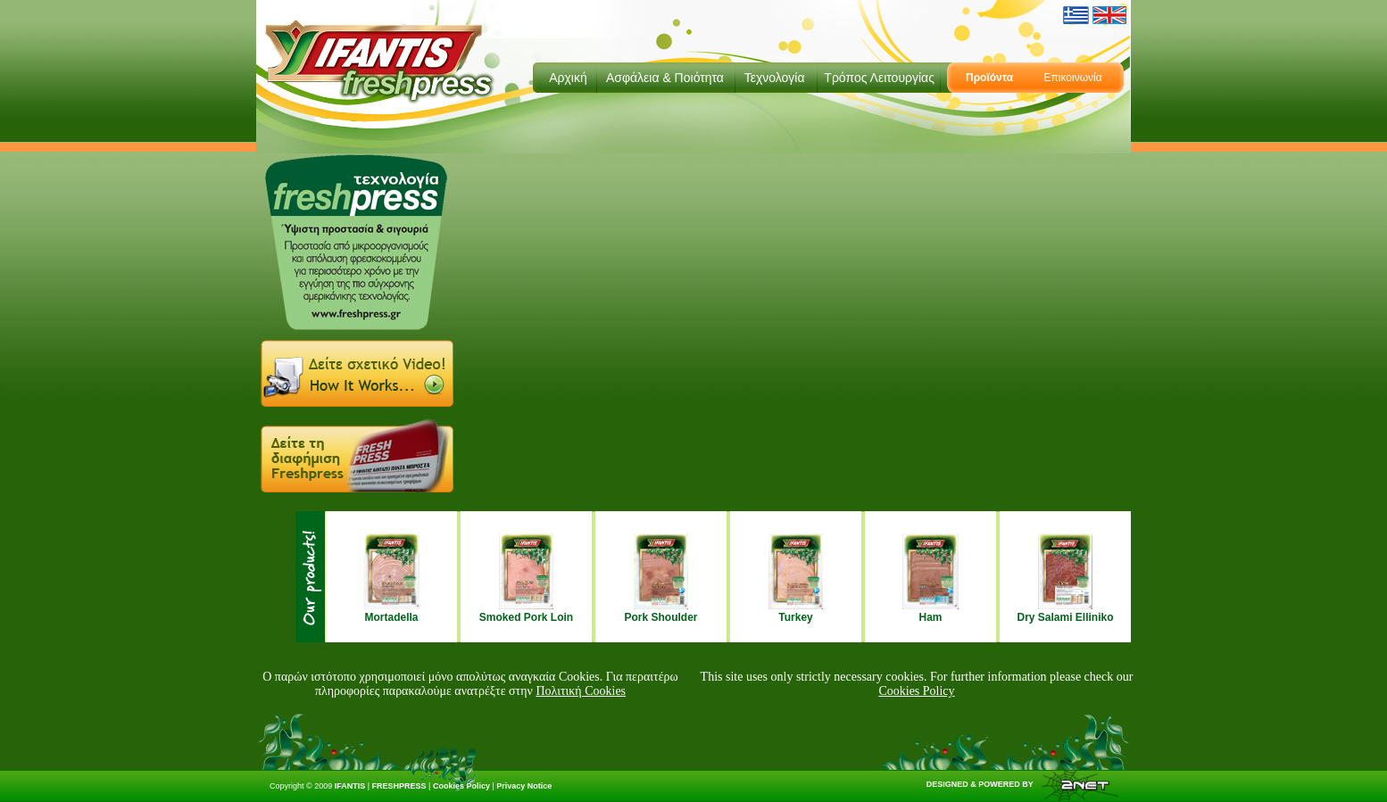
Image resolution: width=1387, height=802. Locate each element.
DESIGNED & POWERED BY (1019, 784)
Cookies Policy (916, 691)
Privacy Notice (524, 785)
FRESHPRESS (399, 785)
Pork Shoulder (660, 617)
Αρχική (568, 77)
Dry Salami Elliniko (1065, 617)
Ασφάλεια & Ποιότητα (665, 77)
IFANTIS (350, 785)
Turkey (795, 617)
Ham (930, 617)
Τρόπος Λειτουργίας (879, 77)
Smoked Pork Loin (526, 617)
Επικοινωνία (1072, 77)
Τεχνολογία (774, 77)
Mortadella (391, 617)
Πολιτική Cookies (581, 691)
